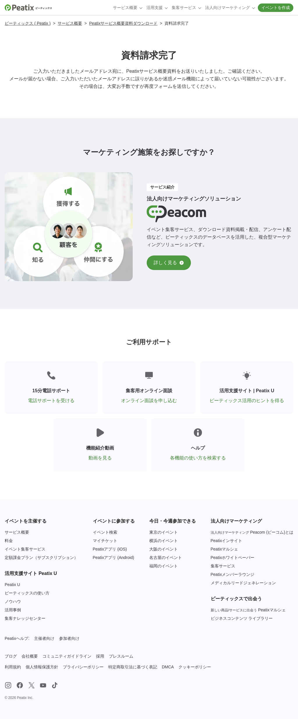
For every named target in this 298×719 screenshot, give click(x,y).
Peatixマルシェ (224, 549)
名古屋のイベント (165, 557)
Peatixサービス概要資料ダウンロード (123, 23)
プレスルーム (121, 656)
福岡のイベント (163, 566)
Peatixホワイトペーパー (233, 557)
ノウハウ (13, 601)
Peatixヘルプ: (17, 638)
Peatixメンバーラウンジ (233, 574)
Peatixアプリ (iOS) (110, 549)
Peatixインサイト (226, 540)
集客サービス (223, 566)
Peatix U (12, 584)
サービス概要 (70, 23)
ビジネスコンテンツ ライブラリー (242, 618)
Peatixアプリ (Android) (113, 557)
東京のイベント (163, 532)
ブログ (11, 656)
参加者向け (69, 638)
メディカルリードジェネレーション (243, 582)
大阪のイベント (163, 549)
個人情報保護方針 (42, 667)
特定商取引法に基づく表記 (132, 667)
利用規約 (13, 667)
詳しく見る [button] (169, 262)
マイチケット (105, 540)
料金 (9, 540)
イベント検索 (105, 532)
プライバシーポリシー (83, 667)
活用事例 (13, 610)
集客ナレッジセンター (25, 618)
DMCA (168, 667)
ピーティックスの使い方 (27, 593)
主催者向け (44, 638)
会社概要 (30, 656)
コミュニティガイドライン (66, 656)
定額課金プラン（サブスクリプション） (41, 557)
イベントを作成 (275, 7)
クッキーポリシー (194, 667)
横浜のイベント (163, 540)
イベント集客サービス (25, 549)
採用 (100, 656)
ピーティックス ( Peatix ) (28, 23)
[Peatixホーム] (28, 7)
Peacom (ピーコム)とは (252, 532)
